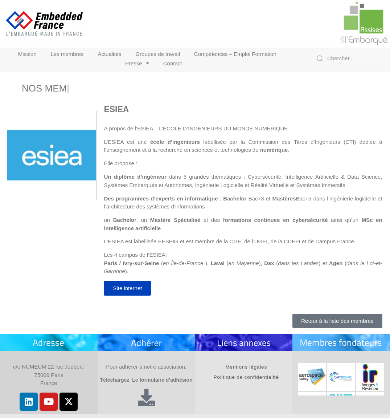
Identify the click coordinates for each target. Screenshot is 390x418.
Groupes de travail (157, 54)
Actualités (109, 54)
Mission (27, 54)
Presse (137, 63)
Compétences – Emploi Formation (235, 54)
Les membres (67, 54)
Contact (172, 63)
